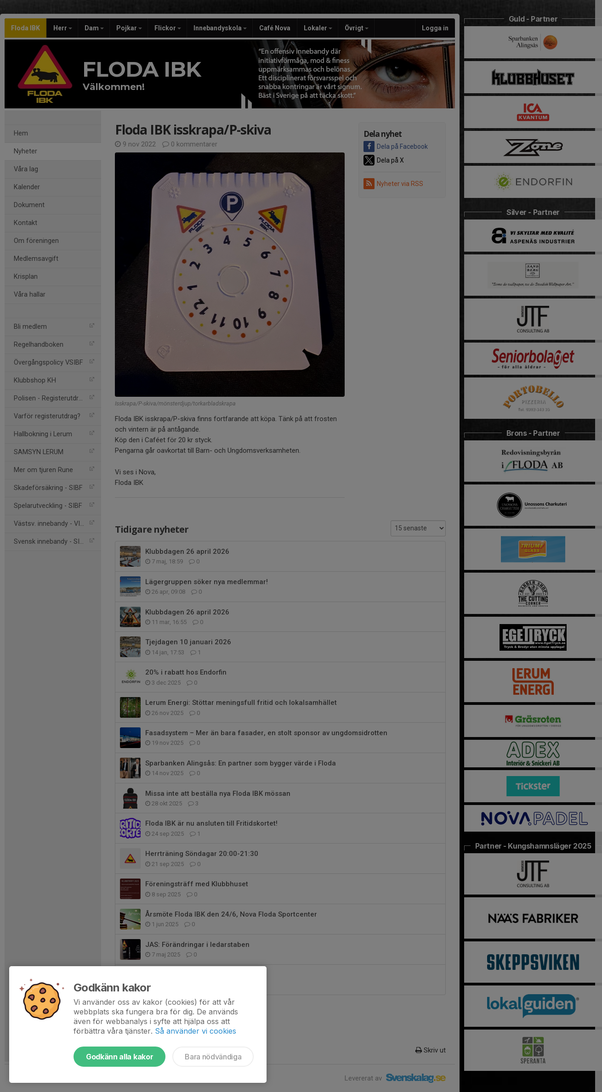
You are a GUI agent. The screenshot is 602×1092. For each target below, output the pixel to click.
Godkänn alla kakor (119, 1056)
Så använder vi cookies (195, 1031)
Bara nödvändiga (213, 1056)
